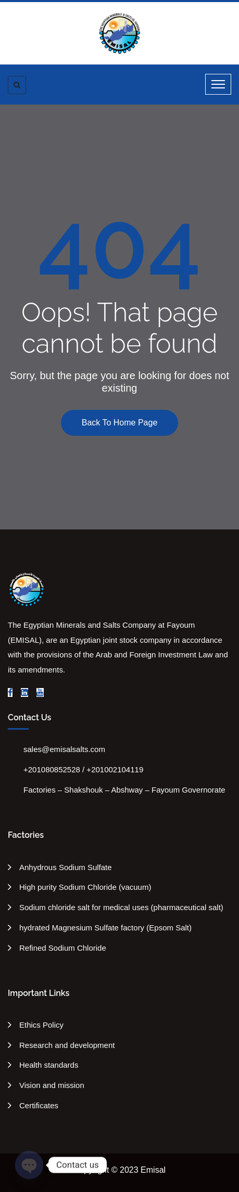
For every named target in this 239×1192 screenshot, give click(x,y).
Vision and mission (51, 1085)
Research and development (67, 1045)
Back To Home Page (120, 422)
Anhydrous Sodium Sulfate (65, 867)
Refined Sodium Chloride (62, 947)
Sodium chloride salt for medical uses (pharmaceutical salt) (121, 907)
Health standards (48, 1064)
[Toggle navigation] (218, 84)
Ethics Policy (41, 1024)
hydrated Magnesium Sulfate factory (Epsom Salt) (105, 927)
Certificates (38, 1105)
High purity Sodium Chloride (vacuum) (85, 887)
